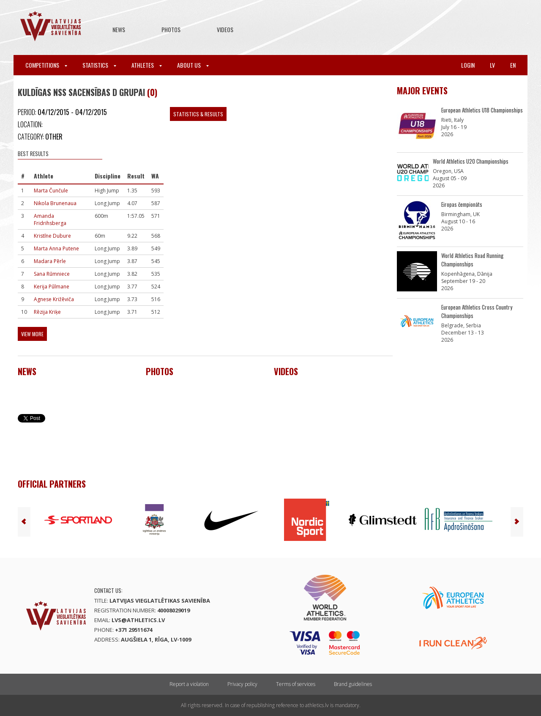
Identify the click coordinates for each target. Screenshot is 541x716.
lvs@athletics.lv (138, 620)
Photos (170, 29)
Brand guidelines (353, 684)
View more (32, 333)
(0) (152, 92)
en (513, 64)
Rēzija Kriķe (47, 311)
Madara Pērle (50, 261)
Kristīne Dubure (52, 235)
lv (492, 64)
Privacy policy (242, 684)
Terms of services (295, 684)
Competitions (46, 64)
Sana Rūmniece (52, 273)
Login (468, 64)
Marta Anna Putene (56, 248)
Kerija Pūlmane (51, 286)
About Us (193, 64)
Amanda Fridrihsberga (50, 219)
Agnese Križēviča (54, 299)
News (118, 29)
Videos (225, 29)
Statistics (99, 64)
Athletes (146, 64)
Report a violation (189, 684)
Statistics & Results (198, 114)
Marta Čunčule (51, 190)
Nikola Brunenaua (55, 203)
